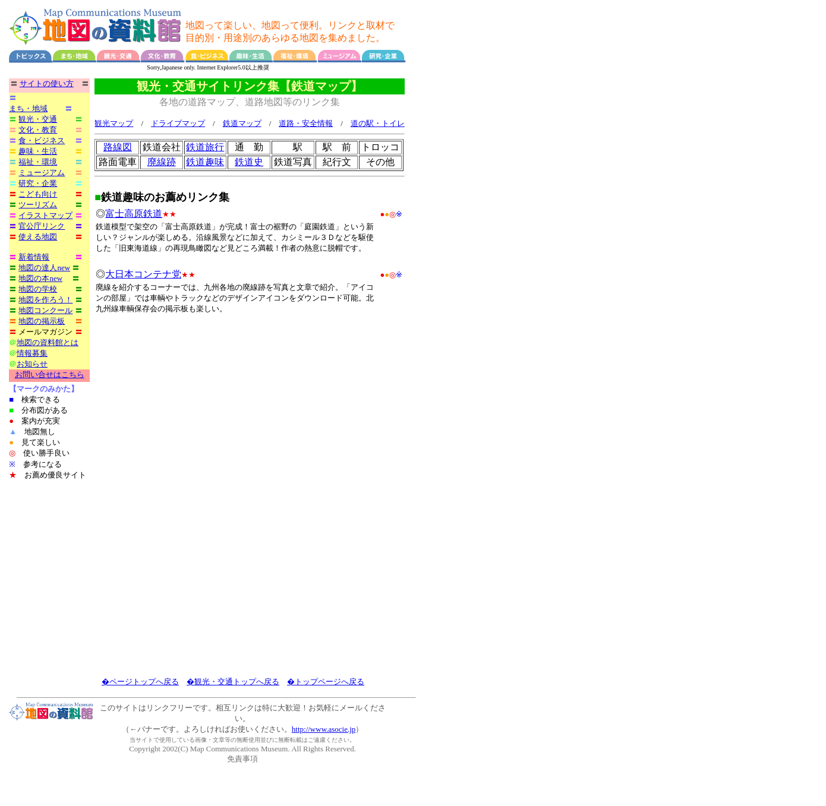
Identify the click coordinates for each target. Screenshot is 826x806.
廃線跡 (161, 162)
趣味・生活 (37, 151)
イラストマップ (45, 215)
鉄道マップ (242, 123)
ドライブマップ (178, 123)
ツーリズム (37, 204)
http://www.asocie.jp (323, 729)
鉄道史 (249, 162)
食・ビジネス (41, 140)
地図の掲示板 (41, 321)
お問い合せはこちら (49, 374)
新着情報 (33, 256)
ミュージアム (41, 172)
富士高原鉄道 (133, 214)
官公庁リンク (41, 226)
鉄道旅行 (205, 148)
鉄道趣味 (205, 162)
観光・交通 (37, 119)
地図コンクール (45, 310)
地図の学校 (37, 289)
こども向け (37, 193)
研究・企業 (37, 183)
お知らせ (32, 363)
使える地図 (37, 236)
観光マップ (113, 123)
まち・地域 (28, 108)
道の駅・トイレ (378, 123)
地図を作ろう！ (45, 299)
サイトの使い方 (47, 83)
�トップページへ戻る (325, 681)
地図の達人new (44, 267)
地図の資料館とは (47, 342)
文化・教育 (37, 129)
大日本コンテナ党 (143, 275)
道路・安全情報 (306, 123)
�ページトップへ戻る (140, 681)
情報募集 (32, 353)
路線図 (117, 148)
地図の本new (40, 278)
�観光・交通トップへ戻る (233, 681)
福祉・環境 (37, 161)
